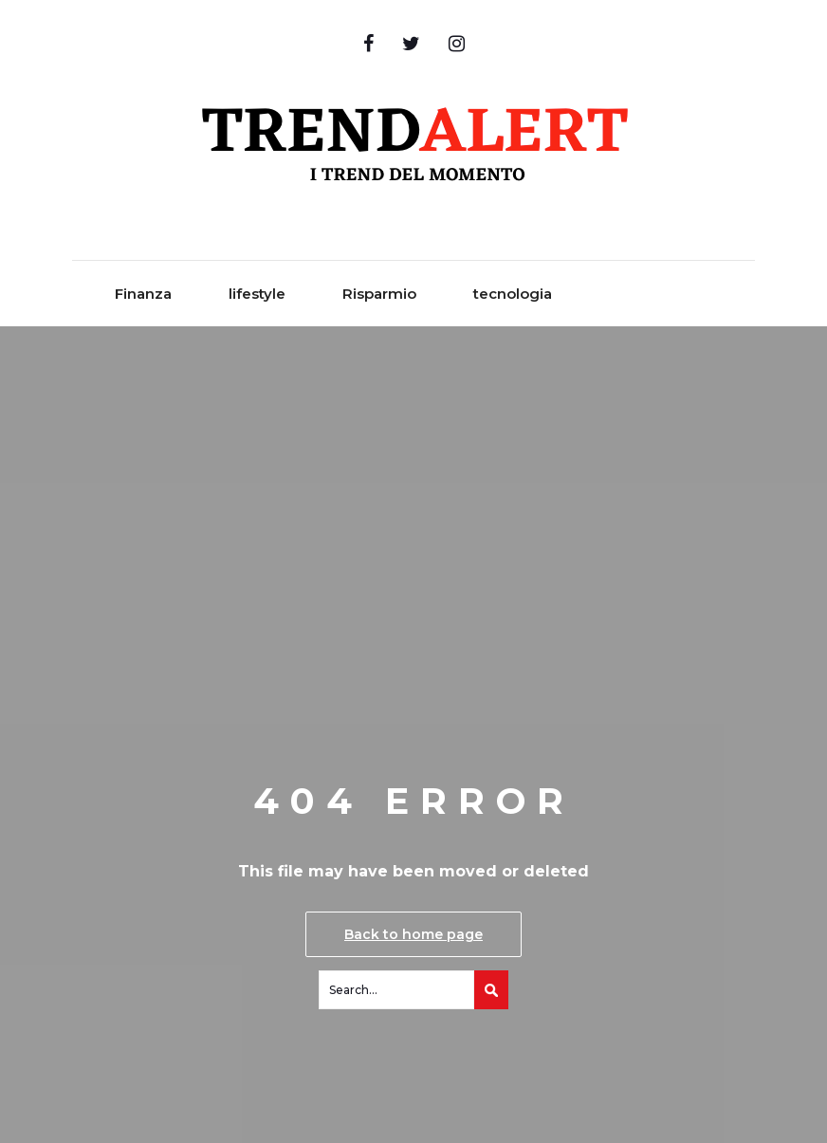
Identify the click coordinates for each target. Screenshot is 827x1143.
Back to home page (413, 934)
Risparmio (379, 294)
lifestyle (257, 294)
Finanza (143, 294)
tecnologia (512, 294)
